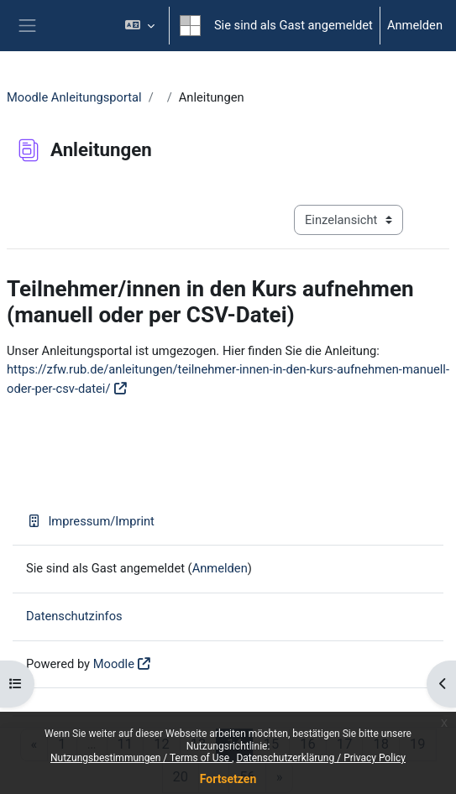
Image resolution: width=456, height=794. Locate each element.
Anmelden (415, 25)
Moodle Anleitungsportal (74, 97)
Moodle (113, 663)
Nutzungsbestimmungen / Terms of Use (141, 758)
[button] (139, 25)
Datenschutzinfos (74, 616)
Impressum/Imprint (90, 521)
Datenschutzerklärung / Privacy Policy (321, 758)
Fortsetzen (228, 779)
